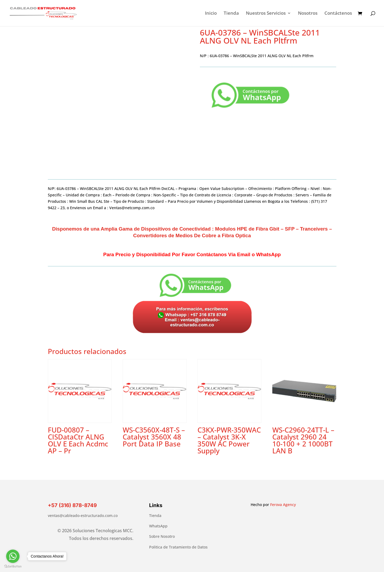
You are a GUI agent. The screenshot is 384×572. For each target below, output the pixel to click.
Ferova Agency (283, 504)
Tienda (231, 13)
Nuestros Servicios (266, 13)
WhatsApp (158, 525)
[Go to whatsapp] (13, 556)
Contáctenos (338, 13)
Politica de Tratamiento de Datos (178, 547)
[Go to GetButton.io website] (12, 566)
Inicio (211, 13)
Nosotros (307, 13)
